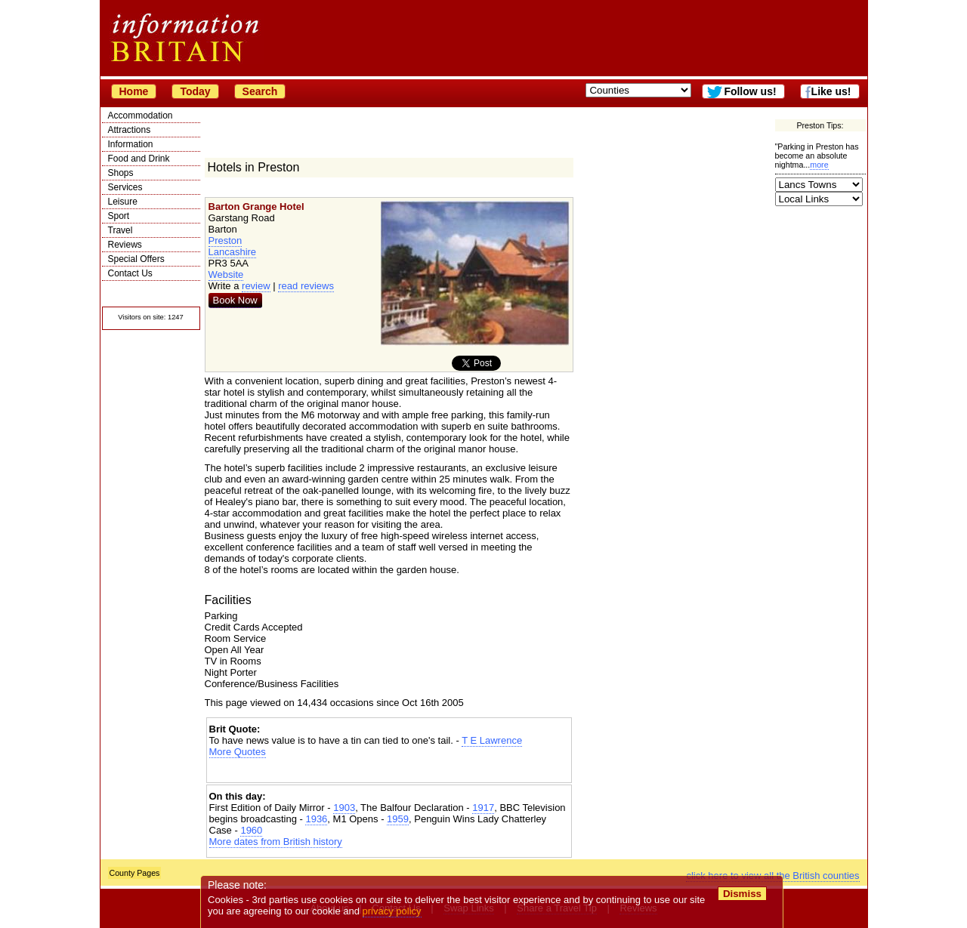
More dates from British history (275, 841)
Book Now (235, 300)
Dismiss (742, 893)
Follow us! (750, 91)
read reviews (306, 285)
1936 (316, 819)
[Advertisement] (389, 770)
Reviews (125, 244)
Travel (120, 230)
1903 (344, 807)
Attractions (129, 130)
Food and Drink (139, 158)
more (819, 164)
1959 (398, 819)
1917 (483, 807)
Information (130, 144)
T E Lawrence (492, 740)
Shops (121, 173)
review (256, 285)
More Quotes (237, 751)
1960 (251, 830)
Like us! (831, 91)
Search (260, 91)
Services (125, 187)
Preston (226, 240)
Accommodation (140, 115)
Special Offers (136, 259)
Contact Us (130, 273)
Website (226, 274)
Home (134, 91)
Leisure (122, 201)
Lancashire (233, 251)
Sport (119, 216)
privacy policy (392, 911)
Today (195, 91)
